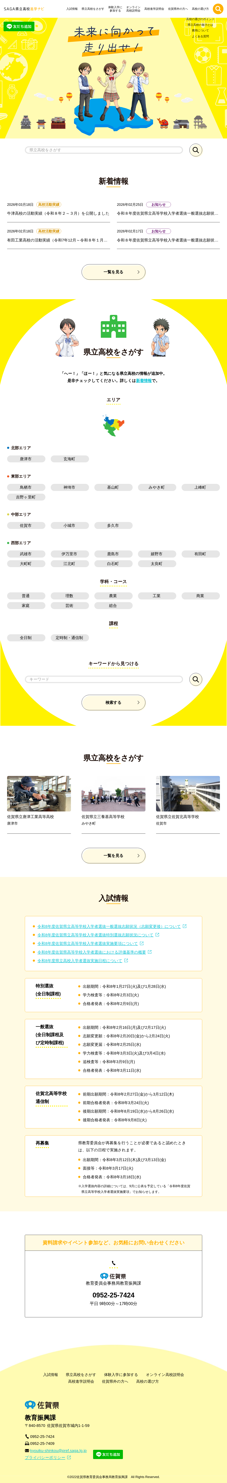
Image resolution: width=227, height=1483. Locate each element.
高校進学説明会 (155, 8)
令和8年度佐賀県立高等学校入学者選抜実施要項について (87, 943)
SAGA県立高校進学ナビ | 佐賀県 (24, 8)
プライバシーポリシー (45, 1457)
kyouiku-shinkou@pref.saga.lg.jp (58, 1450)
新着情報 (144, 380)
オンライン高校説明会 (134, 9)
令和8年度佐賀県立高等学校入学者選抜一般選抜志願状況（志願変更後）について (109, 926)
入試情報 (73, 8)
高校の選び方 (201, 8)
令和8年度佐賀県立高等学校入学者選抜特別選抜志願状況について (95, 935)
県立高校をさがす (93, 8)
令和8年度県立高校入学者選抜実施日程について (79, 960)
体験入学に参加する (116, 9)
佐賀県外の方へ (179, 8)
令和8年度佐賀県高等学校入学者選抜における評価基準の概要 (91, 952)
